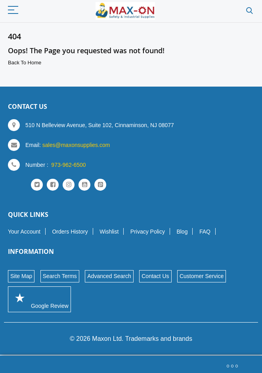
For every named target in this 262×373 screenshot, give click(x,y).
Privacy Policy (147, 231)
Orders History (70, 231)
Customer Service (202, 276)
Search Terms (60, 276)
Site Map (21, 276)
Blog (181, 231)
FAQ (204, 231)
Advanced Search (109, 276)
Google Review (39, 299)
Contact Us (155, 276)
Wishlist (109, 231)
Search (249, 11)
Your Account (24, 231)
